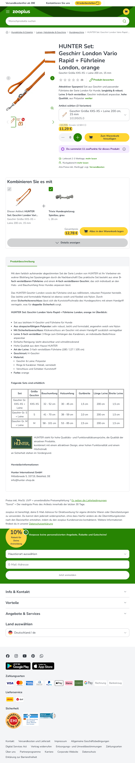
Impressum (60, 741)
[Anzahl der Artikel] (70, 137)
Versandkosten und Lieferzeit (34, 741)
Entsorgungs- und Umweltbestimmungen (79, 746)
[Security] (13, 721)
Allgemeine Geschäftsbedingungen (90, 741)
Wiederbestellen (88, 3)
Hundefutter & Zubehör (22, 32)
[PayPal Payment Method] (49, 683)
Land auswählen (19, 624)
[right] (52, 78)
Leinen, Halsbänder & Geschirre (51, 32)
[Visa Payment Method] (10, 683)
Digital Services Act (16, 746)
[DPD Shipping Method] (19, 700)
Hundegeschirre (76, 32)
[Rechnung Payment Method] (100, 683)
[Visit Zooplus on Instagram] (16, 656)
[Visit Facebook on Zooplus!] (8, 656)
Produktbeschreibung (22, 261)
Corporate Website (67, 751)
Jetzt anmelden (67, 575)
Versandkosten (96, 167)
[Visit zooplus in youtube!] (24, 656)
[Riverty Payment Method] (79, 683)
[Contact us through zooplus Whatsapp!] (41, 656)
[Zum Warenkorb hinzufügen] (107, 137)
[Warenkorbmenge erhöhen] (77, 137)
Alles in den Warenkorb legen (106, 231)
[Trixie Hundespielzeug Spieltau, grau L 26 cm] (64, 197)
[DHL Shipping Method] (10, 700)
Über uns (11, 751)
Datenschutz (89, 751)
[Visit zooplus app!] (18, 669)
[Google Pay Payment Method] (88, 683)
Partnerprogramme (30, 751)
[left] (8, 78)
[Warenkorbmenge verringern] (63, 137)
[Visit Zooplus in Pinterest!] (33, 656)
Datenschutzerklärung (41, 523)
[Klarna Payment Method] (69, 683)
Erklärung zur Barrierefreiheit (21, 757)
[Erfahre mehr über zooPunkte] (124, 149)
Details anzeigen (67, 243)
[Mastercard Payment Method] (19, 683)
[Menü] (7, 11)
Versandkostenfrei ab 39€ (20, 3)
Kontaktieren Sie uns (58, 3)
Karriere (49, 751)
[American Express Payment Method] (29, 683)
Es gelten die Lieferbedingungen (89, 500)
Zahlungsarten (114, 746)
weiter (88, 98)
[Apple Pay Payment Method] (59, 683)
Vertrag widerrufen (41, 746)
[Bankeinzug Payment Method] (115, 683)
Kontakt (10, 741)
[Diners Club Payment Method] (39, 683)
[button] (85, 125)
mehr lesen (91, 158)
